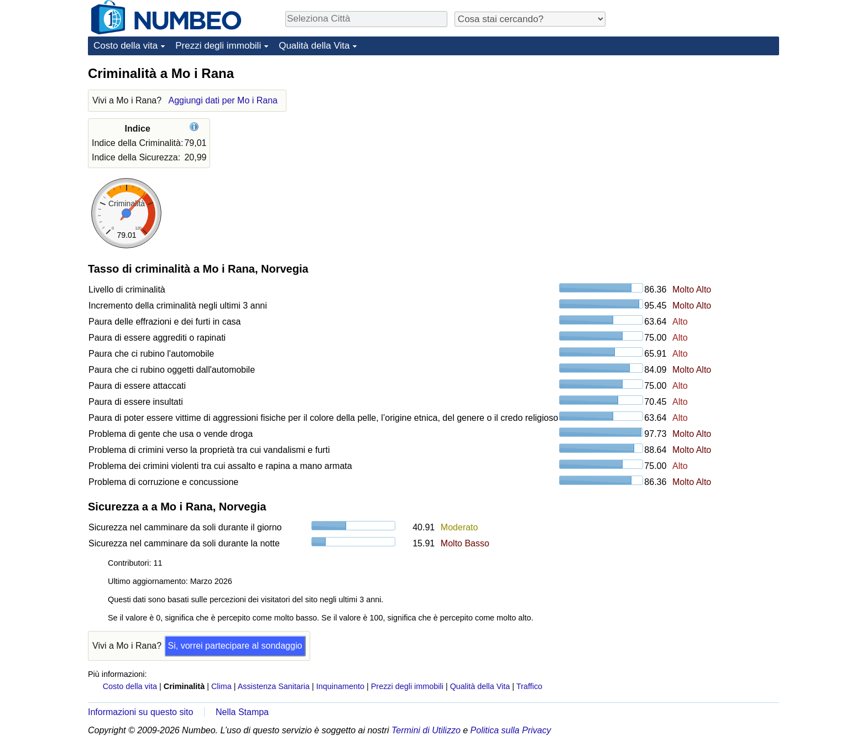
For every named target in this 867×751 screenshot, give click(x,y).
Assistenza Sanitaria (274, 686)
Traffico (529, 686)
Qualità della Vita (314, 45)
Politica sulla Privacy (511, 730)
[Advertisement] (696, 134)
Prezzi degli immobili (218, 45)
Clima (221, 686)
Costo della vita (125, 45)
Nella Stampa (242, 712)
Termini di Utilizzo (426, 730)
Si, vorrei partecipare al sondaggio (235, 645)
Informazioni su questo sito (140, 712)
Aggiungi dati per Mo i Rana (223, 100)
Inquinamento (340, 686)
